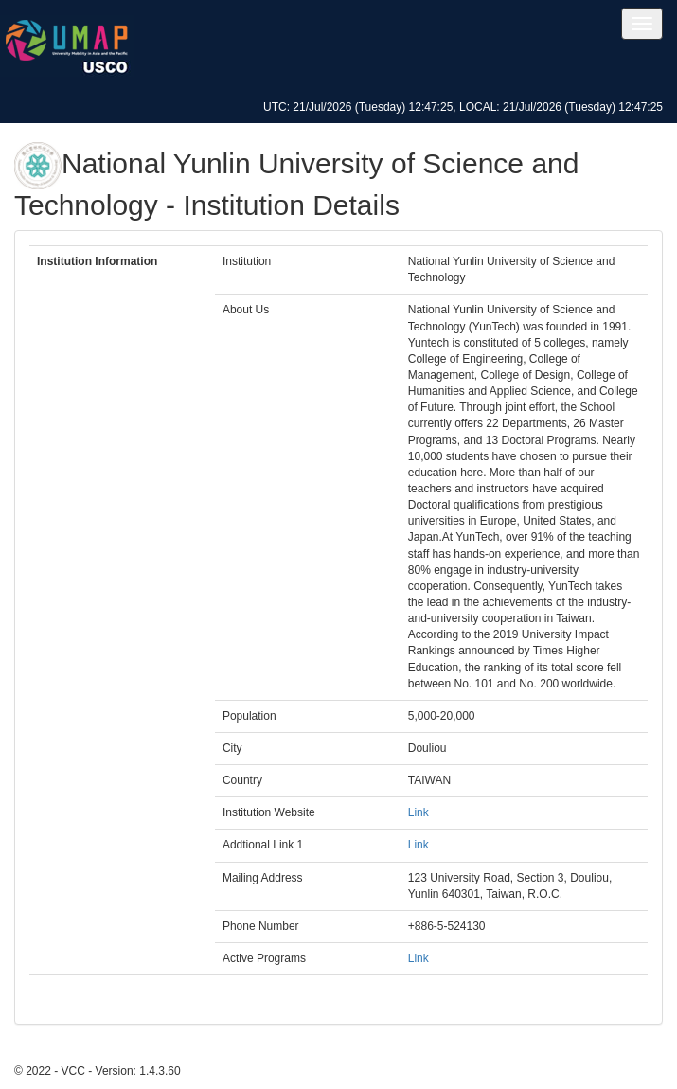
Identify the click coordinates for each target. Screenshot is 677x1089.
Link (418, 812)
